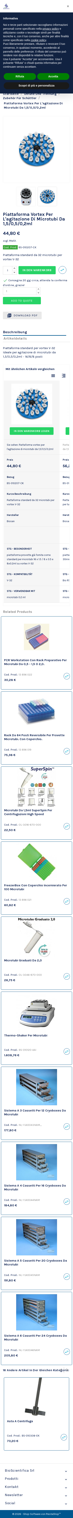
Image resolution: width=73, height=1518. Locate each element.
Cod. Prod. (10, 247)
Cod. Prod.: (11, 674)
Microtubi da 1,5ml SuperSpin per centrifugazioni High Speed (28, 812)
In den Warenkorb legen (31, 431)
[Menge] (7, 270)
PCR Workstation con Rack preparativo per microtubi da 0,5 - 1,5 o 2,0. (35, 662)
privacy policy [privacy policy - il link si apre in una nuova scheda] (50, 28)
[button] (68, 6)
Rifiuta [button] (20, 76)
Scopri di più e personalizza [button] (36, 85)
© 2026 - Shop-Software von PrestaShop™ (36, 1514)
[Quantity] (19, 291)
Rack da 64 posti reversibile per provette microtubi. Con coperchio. (34, 737)
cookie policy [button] (38, 40)
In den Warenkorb (37, 270)
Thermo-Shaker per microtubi (25, 1035)
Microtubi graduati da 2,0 (23, 960)
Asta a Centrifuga (20, 1421)
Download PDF (22, 315)
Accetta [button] (53, 76)
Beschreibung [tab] (15, 332)
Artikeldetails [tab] (15, 338)
